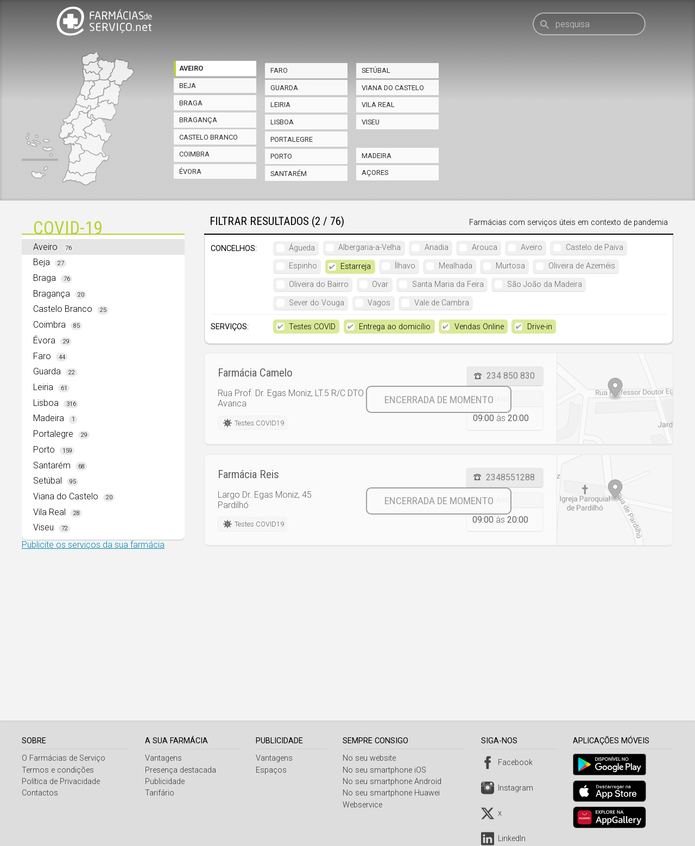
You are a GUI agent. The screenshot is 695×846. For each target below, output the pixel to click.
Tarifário (160, 793)
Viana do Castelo (393, 88)
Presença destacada (181, 770)
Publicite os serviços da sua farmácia (93, 545)
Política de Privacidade (61, 781)
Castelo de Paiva (594, 247)
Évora (190, 171)
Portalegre (291, 139)
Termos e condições (58, 770)
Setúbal (376, 70)
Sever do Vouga (316, 303)
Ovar (380, 284)
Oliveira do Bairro (319, 284)
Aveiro (191, 68)
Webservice (365, 805)
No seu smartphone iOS (387, 770)
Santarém (288, 174)
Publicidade (166, 781)
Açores (375, 172)
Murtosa (510, 266)
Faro (279, 70)
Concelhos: (234, 248)
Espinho (303, 266)
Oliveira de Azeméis (581, 266)
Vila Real (378, 105)
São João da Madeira (544, 284)
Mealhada (455, 266)
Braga (191, 103)
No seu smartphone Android (394, 781)
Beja (187, 86)
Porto (281, 156)
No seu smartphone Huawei (394, 793)
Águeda (302, 247)
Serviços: (230, 326)
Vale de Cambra (441, 303)
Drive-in (539, 326)
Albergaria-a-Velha (369, 247)
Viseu (371, 122)
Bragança (198, 120)
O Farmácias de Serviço (63, 758)
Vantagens (164, 758)
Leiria (280, 105)
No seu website (372, 758)
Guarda (284, 88)
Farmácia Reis (248, 474)
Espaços (272, 770)
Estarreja (355, 266)
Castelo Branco (208, 137)
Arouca (484, 247)
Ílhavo (405, 266)
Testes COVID (312, 326)
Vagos (379, 303)
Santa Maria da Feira (448, 284)
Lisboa (282, 122)
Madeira (376, 156)
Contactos (40, 793)
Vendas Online (479, 326)
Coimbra (194, 154)
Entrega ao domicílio (395, 326)
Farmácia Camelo (255, 372)
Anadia (436, 247)
